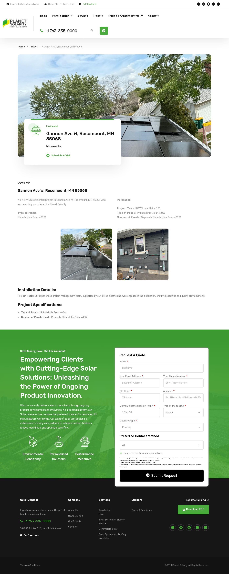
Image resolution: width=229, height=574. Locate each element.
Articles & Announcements (123, 15)
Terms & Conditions (142, 510)
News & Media (75, 515)
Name (123, 361)
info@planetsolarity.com (28, 4)
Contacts (153, 15)
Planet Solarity (60, 15)
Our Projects (74, 521)
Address (168, 391)
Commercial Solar (108, 529)
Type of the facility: (173, 405)
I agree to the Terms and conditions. (143, 453)
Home (43, 15)
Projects (98, 15)
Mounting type (127, 420)
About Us (73, 510)
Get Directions (89, 4)
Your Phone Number (174, 376)
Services (83, 15)
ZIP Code (125, 391)
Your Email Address (130, 376)
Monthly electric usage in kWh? (137, 405)
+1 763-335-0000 (35, 521)
